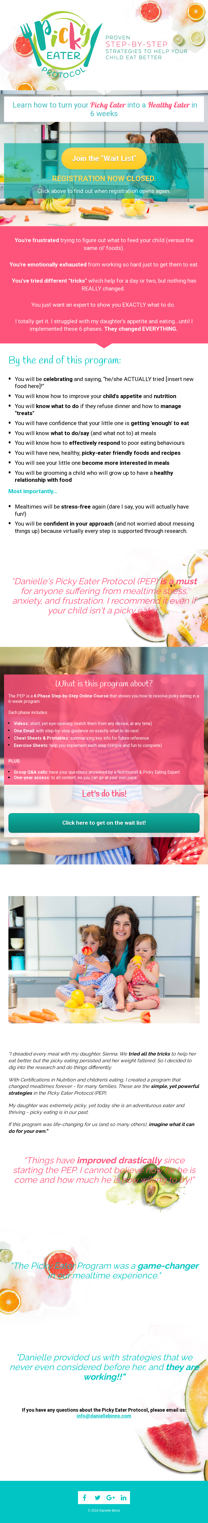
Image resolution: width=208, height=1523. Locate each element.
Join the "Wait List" (104, 158)
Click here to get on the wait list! (104, 823)
